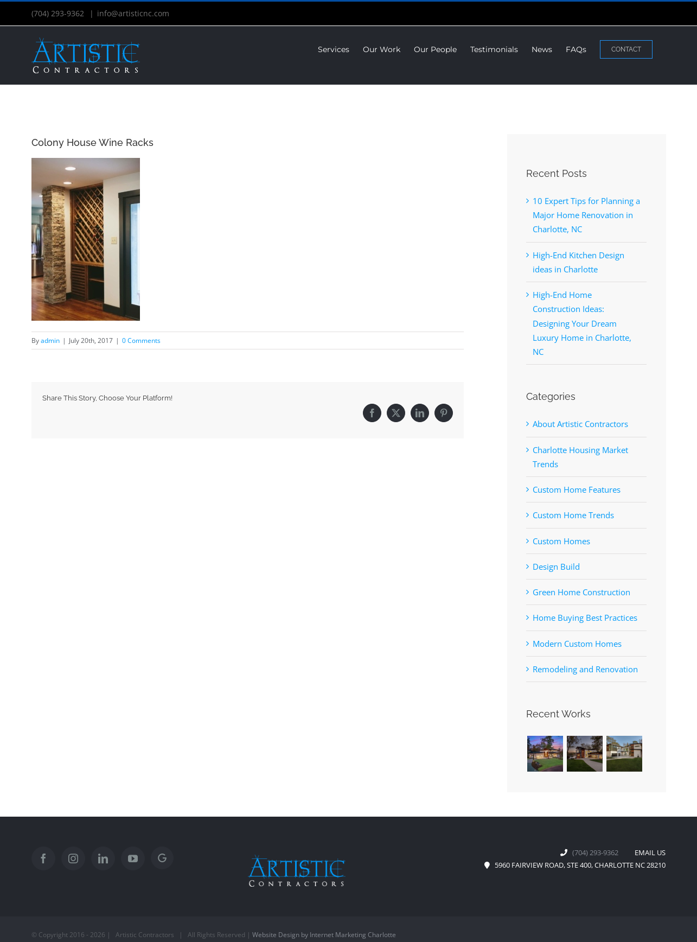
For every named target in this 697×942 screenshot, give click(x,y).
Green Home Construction (581, 592)
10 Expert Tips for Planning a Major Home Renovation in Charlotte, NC (586, 215)
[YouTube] (133, 858)
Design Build (556, 566)
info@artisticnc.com (133, 13)
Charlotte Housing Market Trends (580, 456)
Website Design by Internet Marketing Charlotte (324, 934)
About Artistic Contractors (580, 423)
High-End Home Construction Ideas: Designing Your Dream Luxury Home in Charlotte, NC (582, 323)
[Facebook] (43, 858)
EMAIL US (648, 852)
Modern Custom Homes (577, 643)
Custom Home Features (577, 489)
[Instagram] (73, 858)
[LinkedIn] (103, 858)
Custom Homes (561, 541)
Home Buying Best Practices (585, 617)
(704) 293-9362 (58, 13)
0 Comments (141, 340)
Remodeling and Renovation (585, 669)
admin (50, 340)
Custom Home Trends (573, 515)
